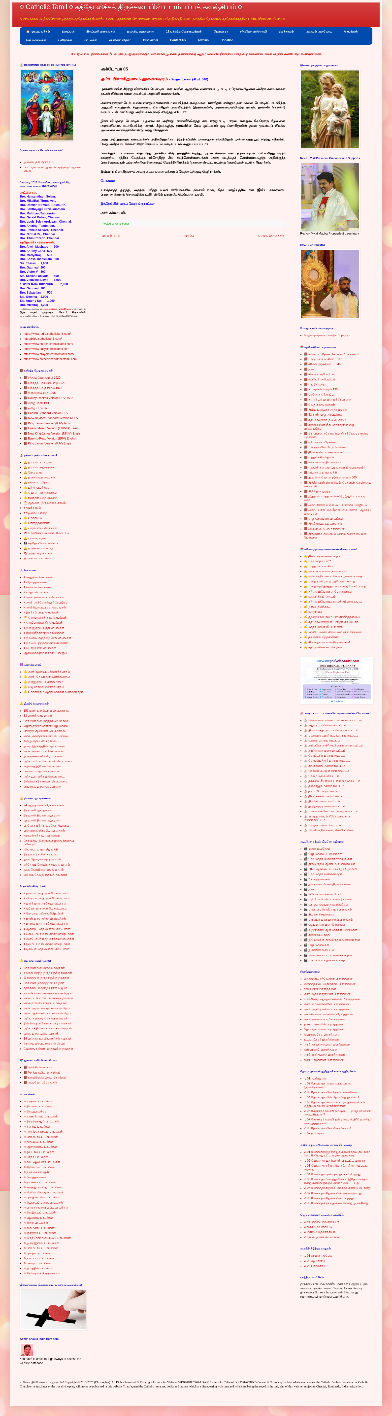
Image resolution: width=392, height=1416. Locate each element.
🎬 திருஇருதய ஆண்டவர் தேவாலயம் (330, 864)
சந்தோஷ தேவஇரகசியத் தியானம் (47, 864)
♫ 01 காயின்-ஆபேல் (318, 1255)
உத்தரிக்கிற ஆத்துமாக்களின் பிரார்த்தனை (332, 999)
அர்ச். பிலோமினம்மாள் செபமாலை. (48, 761)
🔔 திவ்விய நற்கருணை (39, 467)
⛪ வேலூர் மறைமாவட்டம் (322, 825)
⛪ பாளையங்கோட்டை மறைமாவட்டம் (331, 811)
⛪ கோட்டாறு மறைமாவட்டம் (324, 755)
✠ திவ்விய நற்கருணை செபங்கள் (46, 643)
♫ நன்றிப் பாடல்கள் (37, 1126)
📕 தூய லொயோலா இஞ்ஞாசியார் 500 (330, 477)
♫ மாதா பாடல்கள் (36, 1157)
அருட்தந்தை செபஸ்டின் (57, 308)
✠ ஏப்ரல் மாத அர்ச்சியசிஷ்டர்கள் (45, 908)
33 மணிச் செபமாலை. (38, 715)
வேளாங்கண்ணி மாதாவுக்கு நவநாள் (48, 1048)
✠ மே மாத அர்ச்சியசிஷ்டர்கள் (44, 913)
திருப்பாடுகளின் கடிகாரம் (41, 854)
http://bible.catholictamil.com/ (43, 338)
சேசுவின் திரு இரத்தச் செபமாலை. (47, 721)
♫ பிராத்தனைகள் (35, 1177)
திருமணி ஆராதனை (37, 810)
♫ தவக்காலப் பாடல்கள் (40, 1182)
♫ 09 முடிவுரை (314, 1133)
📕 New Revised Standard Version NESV (51, 418)
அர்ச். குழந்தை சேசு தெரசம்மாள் (46, 1018)
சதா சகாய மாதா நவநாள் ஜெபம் (45, 988)
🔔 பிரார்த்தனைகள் (37, 523)
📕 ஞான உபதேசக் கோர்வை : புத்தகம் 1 (331, 354)
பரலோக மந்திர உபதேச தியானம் (46, 825)
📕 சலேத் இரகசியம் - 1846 (322, 364)
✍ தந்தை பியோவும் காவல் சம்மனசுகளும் (333, 601)
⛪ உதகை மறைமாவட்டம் (322, 740)
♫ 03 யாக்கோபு (314, 1266)
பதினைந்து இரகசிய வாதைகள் (44, 830)
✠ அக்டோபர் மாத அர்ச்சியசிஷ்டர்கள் (49, 939)
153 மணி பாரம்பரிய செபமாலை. (46, 710)
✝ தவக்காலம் (32, 507)
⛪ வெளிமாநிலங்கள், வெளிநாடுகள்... (330, 830)
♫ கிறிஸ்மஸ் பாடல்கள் (39, 1167)
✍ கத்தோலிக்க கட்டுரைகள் (323, 647)
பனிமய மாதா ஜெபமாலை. (42, 771)
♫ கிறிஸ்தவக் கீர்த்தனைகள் (42, 1273)
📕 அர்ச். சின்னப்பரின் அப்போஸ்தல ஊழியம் (335, 505)
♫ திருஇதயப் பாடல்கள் (40, 1212)
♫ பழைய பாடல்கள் (37, 1263)
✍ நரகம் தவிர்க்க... (317, 606)
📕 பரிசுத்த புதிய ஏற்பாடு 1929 (44, 383)
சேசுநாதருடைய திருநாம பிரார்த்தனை (330, 984)
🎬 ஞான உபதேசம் (317, 848)
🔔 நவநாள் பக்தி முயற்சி (40, 498)
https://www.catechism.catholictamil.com (50, 359)
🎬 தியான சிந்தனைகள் (319, 914)
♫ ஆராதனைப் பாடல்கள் (41, 1146)
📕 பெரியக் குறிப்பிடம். (320, 379)
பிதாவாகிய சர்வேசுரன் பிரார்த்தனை (328, 978)
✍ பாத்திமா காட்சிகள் (319, 566)
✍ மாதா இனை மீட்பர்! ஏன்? (323, 627)
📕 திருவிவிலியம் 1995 (40, 393)
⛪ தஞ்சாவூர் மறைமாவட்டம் (324, 786)
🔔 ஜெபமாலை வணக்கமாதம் (44, 687)
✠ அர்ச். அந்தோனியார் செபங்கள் (46, 602)
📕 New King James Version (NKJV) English (53, 433)
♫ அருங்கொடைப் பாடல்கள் (43, 1131)
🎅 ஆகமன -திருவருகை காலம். (45, 503)
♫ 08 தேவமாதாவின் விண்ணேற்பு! (327, 1128)
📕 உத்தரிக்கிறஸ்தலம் (319, 457)
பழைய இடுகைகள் (271, 235)
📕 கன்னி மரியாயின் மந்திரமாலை (327, 399)
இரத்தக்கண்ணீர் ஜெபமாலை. (43, 756)
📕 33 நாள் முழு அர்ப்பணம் (323, 414)
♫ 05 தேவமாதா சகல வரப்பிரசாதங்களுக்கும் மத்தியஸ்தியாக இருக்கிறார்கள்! (334, 1104)
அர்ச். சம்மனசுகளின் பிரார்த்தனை (327, 1004)
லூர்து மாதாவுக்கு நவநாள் (41, 1033)
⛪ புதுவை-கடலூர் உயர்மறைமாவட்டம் (331, 735)
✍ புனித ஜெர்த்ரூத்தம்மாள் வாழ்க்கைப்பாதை (335, 586)
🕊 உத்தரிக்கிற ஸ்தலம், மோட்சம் (46, 533)
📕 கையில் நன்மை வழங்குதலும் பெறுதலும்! (334, 467)
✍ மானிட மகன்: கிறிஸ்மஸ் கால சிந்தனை (333, 632)
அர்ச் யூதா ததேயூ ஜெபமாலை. (44, 776)
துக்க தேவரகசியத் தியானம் (42, 859)
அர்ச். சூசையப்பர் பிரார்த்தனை (324, 1019)
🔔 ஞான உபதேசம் (37, 482)
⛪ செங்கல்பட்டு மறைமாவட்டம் (326, 771)
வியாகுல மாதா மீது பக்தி (41, 849)
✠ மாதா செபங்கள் (36, 592)
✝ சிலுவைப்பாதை (35, 513)
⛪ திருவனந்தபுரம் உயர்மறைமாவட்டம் (331, 730)
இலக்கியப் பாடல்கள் (38, 558)
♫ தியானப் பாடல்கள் (38, 1106)
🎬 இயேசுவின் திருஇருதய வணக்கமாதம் (332, 940)
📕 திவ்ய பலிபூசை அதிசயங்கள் (325, 409)
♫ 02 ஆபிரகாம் (314, 1261)
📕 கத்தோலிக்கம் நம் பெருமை (325, 420)
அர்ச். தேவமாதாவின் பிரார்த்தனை (327, 994)
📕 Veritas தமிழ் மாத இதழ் (42, 1072)
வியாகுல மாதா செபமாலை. (43, 786)
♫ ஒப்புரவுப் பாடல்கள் (39, 1152)
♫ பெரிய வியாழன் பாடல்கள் (44, 1192)
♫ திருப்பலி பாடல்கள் (39, 1142)
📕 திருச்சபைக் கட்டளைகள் (323, 523)
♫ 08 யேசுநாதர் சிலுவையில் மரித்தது (329, 1198)
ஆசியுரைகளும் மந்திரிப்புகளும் (45, 653)
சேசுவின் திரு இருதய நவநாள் (44, 968)
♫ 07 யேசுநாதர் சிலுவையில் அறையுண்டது (333, 1193)
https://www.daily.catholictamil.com (46, 349)
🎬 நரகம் (310, 889)
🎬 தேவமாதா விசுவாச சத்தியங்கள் (328, 859)
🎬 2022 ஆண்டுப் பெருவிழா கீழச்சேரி (330, 869)
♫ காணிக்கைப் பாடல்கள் (41, 1116)
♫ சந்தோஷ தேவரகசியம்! (321, 1222)
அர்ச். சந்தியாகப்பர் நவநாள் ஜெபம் (48, 1028)
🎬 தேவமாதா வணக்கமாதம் (323, 874)
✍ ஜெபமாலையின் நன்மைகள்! (325, 571)
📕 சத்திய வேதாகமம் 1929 (42, 377)
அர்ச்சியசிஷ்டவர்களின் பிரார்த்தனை (328, 1014)
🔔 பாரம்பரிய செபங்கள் (40, 528)
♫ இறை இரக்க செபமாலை (322, 1237)
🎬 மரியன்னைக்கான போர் (322, 894)
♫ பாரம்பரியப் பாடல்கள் (41, 1137)
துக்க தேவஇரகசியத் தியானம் (44, 869)
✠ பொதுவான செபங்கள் (40, 648)
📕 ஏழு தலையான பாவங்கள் (324, 518)
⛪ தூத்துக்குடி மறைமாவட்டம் (325, 806)
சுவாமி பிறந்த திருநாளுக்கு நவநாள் (48, 973)
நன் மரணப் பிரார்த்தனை (320, 1049)
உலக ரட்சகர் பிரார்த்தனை (321, 1039)
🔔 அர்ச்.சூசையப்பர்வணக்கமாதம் (47, 672)
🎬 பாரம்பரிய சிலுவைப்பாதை (324, 960)
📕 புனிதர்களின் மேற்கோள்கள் (325, 447)
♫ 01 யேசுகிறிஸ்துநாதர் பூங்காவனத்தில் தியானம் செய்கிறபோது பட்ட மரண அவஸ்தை (337, 1153)
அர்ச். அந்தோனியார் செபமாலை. (46, 736)
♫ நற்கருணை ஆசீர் (37, 1172)
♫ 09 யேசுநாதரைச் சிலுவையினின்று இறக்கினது (336, 1203)
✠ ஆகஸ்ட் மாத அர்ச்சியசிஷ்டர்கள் (47, 929)
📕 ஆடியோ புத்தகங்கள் (40, 1082)
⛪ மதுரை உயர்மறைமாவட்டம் (325, 725)
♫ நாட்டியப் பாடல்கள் (39, 1258)
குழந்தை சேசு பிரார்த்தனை (322, 1034)
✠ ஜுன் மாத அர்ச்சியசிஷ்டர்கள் (45, 918)
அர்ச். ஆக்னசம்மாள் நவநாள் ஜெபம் (48, 1013)
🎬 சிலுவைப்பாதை (317, 935)
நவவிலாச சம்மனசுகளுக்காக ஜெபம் (48, 993)
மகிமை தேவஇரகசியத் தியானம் (45, 875)
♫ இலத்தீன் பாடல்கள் (38, 1268)
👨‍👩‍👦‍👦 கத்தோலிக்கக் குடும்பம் (42, 543)
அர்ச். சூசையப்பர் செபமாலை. (44, 751)
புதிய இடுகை (111, 235)
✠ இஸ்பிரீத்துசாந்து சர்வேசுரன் (44, 633)
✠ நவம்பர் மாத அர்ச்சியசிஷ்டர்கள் (47, 944)
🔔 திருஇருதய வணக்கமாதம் (43, 682)
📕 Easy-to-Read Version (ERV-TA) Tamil (51, 428)
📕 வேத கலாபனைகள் (319, 404)
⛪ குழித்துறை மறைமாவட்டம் (325, 750)
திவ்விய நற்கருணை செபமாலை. (46, 781)
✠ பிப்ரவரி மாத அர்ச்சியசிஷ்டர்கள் (47, 898)
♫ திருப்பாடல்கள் (35, 1111)
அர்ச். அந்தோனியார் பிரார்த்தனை (327, 1009)
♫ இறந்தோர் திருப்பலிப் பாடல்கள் (47, 1238)
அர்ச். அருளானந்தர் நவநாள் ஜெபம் (48, 1008)
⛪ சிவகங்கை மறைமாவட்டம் (324, 766)
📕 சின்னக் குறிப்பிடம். (319, 374)
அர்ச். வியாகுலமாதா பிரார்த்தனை (327, 1044)
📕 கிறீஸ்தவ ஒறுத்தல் (318, 491)
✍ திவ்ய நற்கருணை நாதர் (322, 556)
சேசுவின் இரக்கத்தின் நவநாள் (44, 983)
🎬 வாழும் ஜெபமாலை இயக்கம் (326, 904)
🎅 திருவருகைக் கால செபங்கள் (45, 617)
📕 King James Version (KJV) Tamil (47, 423)
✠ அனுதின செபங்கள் (38, 577)
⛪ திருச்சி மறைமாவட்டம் (322, 801)
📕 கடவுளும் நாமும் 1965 (321, 389)
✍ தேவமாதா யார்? (317, 561)
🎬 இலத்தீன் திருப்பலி (319, 950)
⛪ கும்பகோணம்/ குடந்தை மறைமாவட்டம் (333, 745)
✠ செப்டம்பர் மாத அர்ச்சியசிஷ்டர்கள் (49, 934)
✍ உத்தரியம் (313, 611)
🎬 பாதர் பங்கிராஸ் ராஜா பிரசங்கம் (328, 909)
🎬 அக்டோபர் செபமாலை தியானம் (328, 899)
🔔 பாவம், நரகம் (35, 538)
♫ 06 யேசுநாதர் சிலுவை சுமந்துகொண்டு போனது (337, 1188)
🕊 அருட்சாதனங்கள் (38, 553)
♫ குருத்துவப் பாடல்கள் (40, 1233)
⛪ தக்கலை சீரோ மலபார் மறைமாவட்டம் (332, 781)
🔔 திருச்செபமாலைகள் (39, 477)
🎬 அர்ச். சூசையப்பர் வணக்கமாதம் (328, 955)
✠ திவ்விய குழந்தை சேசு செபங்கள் (47, 638)
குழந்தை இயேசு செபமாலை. (43, 766)
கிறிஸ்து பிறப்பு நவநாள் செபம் (44, 1043)
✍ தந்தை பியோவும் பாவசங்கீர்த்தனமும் (332, 617)
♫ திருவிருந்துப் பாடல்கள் (41, 1121)
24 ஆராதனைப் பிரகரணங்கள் (44, 805)
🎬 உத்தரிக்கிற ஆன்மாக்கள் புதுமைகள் (331, 930)
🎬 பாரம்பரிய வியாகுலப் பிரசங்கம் (328, 919)
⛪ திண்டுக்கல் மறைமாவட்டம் (325, 796)
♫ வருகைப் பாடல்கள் (38, 1101)
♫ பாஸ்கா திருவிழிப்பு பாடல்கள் (46, 1207)
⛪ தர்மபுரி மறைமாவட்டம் (322, 791)
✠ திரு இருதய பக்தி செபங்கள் (44, 628)
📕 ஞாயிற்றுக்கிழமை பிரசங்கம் (45, 1077)
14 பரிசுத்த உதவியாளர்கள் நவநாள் (48, 1038)
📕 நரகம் (310, 369)
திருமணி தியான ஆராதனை (42, 815)
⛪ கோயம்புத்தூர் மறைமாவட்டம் (327, 760)
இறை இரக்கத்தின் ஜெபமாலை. (45, 746)
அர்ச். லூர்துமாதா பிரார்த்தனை (324, 1054)
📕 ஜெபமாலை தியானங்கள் (323, 462)
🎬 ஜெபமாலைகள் (316, 945)
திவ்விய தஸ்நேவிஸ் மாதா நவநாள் (48, 1023)
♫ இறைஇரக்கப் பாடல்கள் (41, 1243)
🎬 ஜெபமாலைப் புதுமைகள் (323, 854)
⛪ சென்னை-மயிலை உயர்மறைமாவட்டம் (333, 720)
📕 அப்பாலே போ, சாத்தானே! (325, 529)
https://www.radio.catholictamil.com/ (47, 334)
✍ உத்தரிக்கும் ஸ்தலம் (320, 596)
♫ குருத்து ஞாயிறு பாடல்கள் (43, 1187)
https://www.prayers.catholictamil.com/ (49, 354)
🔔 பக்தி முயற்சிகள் (37, 487)
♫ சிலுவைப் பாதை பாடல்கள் (43, 1202)
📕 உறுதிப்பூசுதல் (315, 384)
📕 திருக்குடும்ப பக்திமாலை (323, 452)
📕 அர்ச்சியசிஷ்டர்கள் (38, 1067)
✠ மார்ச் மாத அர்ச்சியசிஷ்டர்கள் (45, 903)
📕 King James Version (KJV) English (48, 443)
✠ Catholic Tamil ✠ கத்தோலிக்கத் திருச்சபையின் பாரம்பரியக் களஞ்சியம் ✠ (131, 7)
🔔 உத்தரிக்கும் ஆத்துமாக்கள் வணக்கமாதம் (54, 692)
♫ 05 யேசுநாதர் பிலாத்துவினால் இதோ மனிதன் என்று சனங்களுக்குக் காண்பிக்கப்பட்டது (336, 1181)
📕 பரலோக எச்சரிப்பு (319, 394)
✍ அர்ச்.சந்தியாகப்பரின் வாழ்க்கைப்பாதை (333, 576)
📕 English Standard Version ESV (46, 413)
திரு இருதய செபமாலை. (40, 741)
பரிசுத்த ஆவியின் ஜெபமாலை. (45, 731)
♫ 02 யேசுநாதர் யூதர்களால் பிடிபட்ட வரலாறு (334, 1160)
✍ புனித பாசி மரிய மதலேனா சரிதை (329, 581)
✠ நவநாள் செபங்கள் (38, 587)
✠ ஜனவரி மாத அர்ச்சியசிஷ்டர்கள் (46, 893)
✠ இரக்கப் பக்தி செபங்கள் (41, 612)
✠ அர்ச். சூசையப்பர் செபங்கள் (44, 597)
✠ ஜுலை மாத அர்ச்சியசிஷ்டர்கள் (46, 923)
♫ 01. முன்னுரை (315, 1078)
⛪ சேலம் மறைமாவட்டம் (322, 776)
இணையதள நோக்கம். (39, 162)
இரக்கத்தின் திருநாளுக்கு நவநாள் (46, 977)
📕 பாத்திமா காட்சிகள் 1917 (323, 359)
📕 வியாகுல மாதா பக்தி (320, 472)
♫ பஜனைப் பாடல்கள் (39, 1217)
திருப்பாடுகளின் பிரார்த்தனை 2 (325, 1060)
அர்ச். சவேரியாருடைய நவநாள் (45, 1003)
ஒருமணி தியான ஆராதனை (42, 820)
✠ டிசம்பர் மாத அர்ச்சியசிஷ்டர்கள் (46, 949)
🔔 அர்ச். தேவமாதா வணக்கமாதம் (47, 676)
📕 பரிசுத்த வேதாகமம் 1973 (43, 388)
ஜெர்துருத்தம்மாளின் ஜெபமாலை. (46, 726)
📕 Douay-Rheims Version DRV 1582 (48, 398)
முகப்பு (189, 235)
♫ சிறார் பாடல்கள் (36, 1222)
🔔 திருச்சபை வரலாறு (38, 548)
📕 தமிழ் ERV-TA (35, 408)
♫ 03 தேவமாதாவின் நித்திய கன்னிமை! (331, 1092)
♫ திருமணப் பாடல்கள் (39, 1228)
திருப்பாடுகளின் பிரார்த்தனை (324, 1024)
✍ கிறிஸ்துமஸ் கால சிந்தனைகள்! (327, 642)
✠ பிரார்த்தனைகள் (36, 582)
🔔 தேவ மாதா (33, 472)
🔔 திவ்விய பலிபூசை (38, 462)
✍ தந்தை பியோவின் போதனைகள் (328, 591)
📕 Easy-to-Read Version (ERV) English (50, 438)
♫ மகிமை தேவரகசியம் (320, 1232)
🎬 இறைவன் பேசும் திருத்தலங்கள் (328, 884)
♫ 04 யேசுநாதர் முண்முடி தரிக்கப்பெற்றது (332, 1174)
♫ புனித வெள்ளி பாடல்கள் (42, 1197)
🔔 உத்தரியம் (33, 518)
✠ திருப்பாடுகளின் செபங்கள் (43, 622)
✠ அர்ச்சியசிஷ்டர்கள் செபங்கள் (45, 607)
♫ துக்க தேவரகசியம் (318, 1227)
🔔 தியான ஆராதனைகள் (41, 492)
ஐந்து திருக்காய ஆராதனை (42, 835)
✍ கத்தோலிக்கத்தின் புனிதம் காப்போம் (331, 622)
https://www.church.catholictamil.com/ (48, 344)
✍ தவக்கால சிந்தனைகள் (321, 637)
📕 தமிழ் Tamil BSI (36, 403)
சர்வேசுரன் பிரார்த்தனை (320, 989)
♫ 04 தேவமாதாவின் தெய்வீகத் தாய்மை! (331, 1097)
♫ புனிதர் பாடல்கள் (37, 1253)
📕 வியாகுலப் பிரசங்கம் (320, 442)
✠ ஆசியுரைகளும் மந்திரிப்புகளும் (327, 335)
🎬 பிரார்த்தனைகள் (317, 879)
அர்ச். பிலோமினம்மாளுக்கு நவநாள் (48, 998)
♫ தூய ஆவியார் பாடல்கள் (42, 1162)
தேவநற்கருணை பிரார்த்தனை (324, 1029)
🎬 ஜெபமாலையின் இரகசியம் (324, 924)
